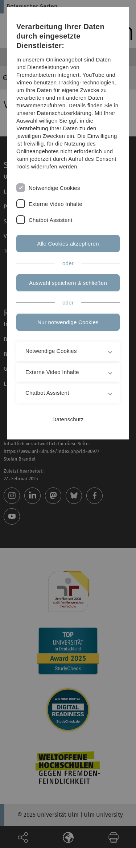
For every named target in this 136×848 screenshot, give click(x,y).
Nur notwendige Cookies (67, 322)
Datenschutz (68, 419)
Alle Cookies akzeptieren (68, 243)
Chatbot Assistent (51, 220)
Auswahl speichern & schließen (68, 283)
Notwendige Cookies (54, 188)
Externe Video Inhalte (55, 204)
